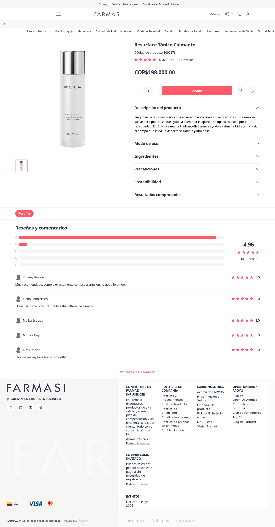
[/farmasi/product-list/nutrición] (144, 24)
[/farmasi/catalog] (103, 4)
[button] (198, 83)
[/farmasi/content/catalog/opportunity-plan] (247, 390)
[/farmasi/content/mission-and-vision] (211, 391)
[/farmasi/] (38, 14)
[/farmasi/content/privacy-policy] (176, 403)
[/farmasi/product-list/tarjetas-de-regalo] (220, 24)
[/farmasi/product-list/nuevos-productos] (41, 24)
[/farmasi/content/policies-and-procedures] (176, 390)
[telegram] (40, 400)
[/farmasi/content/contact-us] (247, 399)
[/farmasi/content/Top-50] (237, 410)
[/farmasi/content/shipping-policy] (175, 397)
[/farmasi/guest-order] (138, 477)
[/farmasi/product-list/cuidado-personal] (170, 24)
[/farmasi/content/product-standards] (211, 400)
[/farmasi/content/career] (207, 419)
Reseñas (24, 206)
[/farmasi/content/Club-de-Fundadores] (247, 405)
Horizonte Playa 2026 (137, 496)
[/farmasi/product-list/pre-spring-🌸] (70, 24)
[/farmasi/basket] (239, 14)
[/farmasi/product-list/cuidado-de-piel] (119, 24)
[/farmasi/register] (116, 4)
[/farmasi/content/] (173, 423)
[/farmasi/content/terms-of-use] (175, 410)
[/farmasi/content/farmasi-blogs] (244, 415)
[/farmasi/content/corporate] (211, 408)
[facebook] (11, 400)
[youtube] (30, 400)
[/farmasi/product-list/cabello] (195, 24)
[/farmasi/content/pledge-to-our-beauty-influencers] (204, 415)
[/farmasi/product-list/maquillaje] (94, 24)
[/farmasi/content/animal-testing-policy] (176, 416)
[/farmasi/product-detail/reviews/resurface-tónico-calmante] (137, 365)
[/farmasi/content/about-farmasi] (211, 385)
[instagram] (20, 400)
